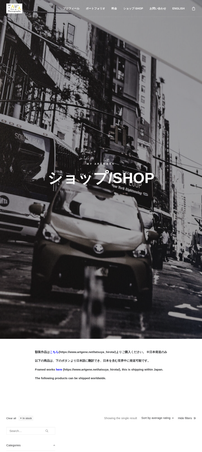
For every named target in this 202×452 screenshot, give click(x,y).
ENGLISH (178, 8)
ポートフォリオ (95, 8)
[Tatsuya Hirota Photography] (14, 8)
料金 (114, 8)
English (12, 407)
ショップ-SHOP (133, 8)
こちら (54, 119)
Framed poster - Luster (27, 233)
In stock (27, 185)
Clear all (11, 185)
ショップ (13, 395)
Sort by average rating (156, 185)
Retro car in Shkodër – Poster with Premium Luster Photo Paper (89, 242)
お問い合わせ (158, 8)
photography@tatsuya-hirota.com (168, 382)
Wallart (16, 246)
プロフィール (71, 8)
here (59, 137)
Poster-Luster (21, 239)
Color (15, 226)
